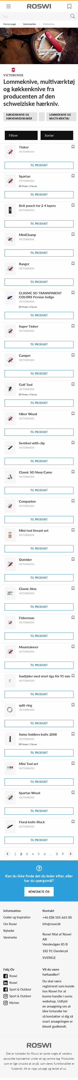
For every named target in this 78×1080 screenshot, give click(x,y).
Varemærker (29, 24)
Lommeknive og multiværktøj (60, 116)
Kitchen (14, 1003)
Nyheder (8, 930)
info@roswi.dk (51, 924)
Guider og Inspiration (16, 917)
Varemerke (10, 937)
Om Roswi (10, 924)
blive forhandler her (54, 1011)
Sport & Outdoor (20, 989)
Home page (9, 24)
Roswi (13, 976)
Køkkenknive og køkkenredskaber (19, 116)
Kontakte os (39, 891)
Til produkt (39, 165)
